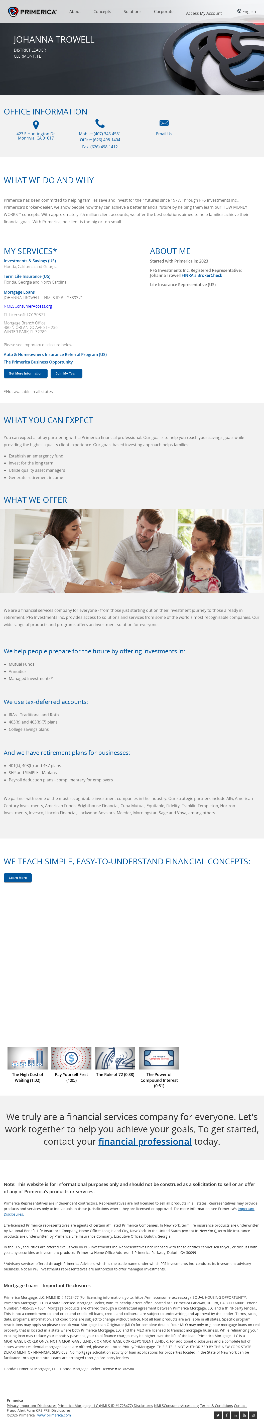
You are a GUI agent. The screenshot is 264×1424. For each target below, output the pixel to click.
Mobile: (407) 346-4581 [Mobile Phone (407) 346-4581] (100, 134)
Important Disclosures (38, 1405)
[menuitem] (75, 12)
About (75, 11)
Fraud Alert (16, 1410)
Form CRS (35, 1410)
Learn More (18, 878)
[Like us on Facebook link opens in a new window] (226, 1415)
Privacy (13, 1405)
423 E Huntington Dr (36, 136)
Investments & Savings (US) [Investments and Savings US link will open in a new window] (30, 261)
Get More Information (26, 373)
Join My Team (66, 373)
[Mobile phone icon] (100, 126)
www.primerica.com (54, 1415)
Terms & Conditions (216, 1405)
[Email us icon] (164, 126)
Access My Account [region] (204, 13)
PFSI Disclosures (57, 1410)
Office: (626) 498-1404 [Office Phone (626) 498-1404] (100, 140)
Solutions (133, 11)
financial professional (145, 1141)
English (246, 11)
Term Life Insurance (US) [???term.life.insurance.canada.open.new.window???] (27, 276)
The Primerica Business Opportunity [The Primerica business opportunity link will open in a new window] (38, 362)
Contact (240, 1405)
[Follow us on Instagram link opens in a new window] (253, 1415)
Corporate (164, 11)
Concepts (102, 11)
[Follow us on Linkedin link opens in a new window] (235, 1415)
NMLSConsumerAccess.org (28, 306)
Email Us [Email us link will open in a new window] (164, 134)
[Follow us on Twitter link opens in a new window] (218, 1415)
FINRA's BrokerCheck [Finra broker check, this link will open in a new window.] (202, 275)
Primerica (32, 12)
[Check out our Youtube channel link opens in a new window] (244, 1415)
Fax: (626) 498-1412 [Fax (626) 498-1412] (100, 147)
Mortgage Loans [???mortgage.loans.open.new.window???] (19, 292)
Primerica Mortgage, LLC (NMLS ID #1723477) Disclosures (105, 1405)
